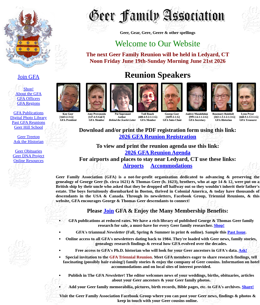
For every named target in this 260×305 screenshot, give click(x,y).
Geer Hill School (28, 127)
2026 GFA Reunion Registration (157, 136)
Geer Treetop (28, 136)
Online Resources (28, 160)
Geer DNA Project (28, 155)
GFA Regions (28, 103)
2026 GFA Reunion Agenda (157, 152)
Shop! (28, 89)
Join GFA (28, 76)
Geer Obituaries (28, 151)
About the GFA (28, 93)
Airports (133, 165)
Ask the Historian (28, 141)
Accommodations (171, 165)
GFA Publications (28, 112)
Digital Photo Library (28, 117)
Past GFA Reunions (28, 122)
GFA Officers (28, 98)
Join (109, 210)
